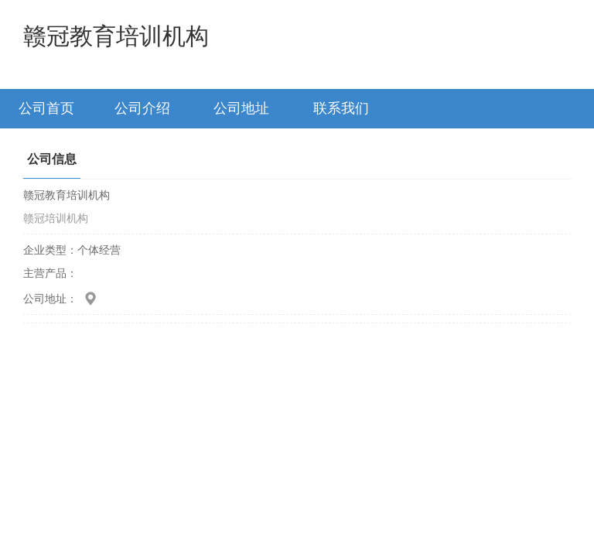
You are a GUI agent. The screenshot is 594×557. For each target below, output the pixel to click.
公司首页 (46, 108)
